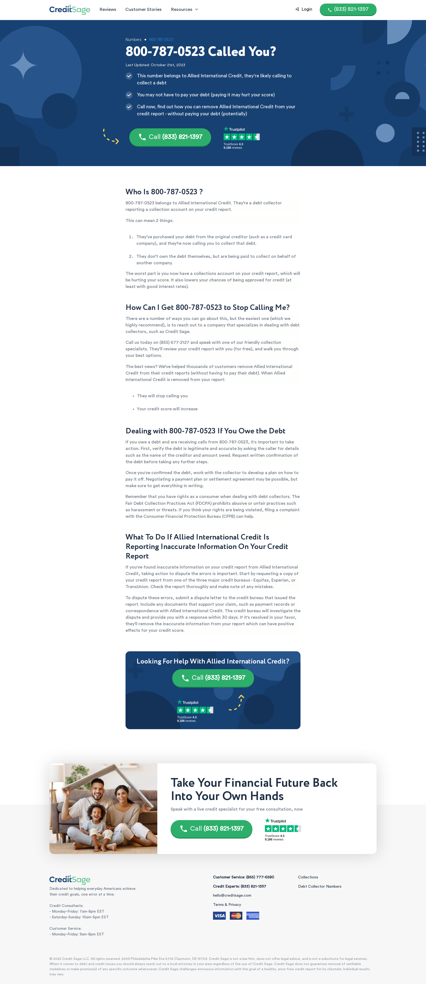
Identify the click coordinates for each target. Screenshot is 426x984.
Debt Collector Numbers (320, 886)
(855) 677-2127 (174, 342)
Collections (308, 877)
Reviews (107, 9)
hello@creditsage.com (232, 895)
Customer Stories (143, 9)
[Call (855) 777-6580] (348, 9)
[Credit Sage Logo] (69, 9)
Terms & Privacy (227, 905)
